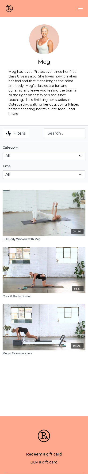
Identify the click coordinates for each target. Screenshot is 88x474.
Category (10, 147)
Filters (15, 133)
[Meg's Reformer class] (44, 353)
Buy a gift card (44, 462)
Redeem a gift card (44, 454)
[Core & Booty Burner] (44, 296)
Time (7, 166)
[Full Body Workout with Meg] (44, 239)
